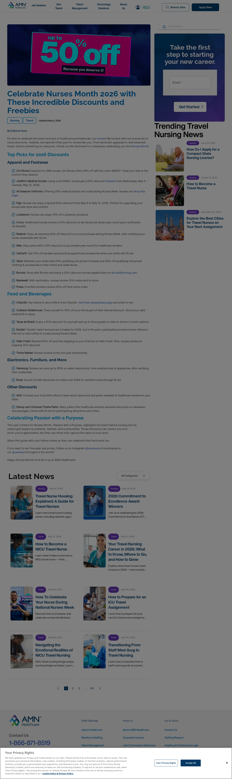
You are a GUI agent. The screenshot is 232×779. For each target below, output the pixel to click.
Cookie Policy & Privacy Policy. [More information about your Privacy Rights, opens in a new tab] (58, 773)
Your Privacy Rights (166, 762)
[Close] (226, 762)
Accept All (191, 762)
